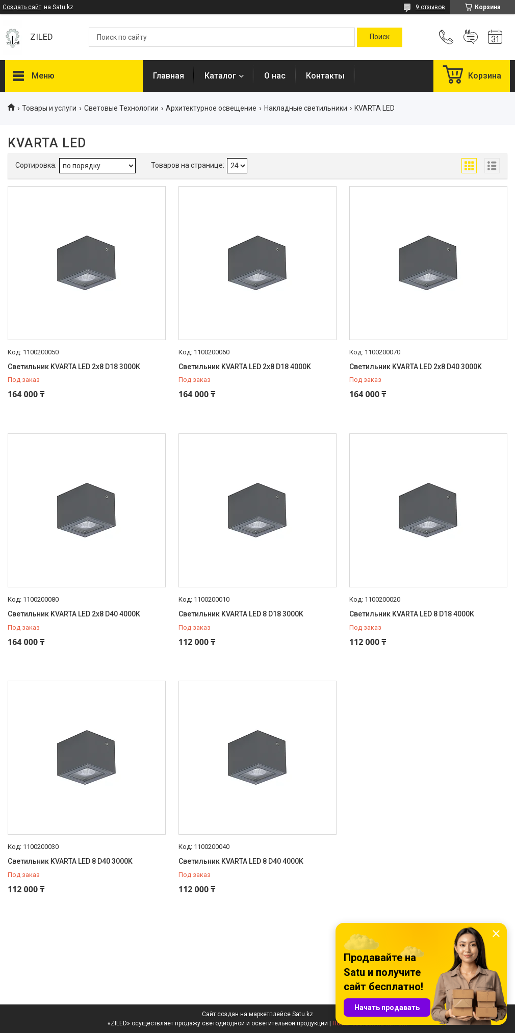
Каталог (220, 76)
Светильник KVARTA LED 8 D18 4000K (411, 614)
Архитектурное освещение (211, 108)
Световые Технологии (121, 108)
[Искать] (379, 37)
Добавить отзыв (471, 37)
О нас (275, 76)
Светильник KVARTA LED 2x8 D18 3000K (74, 367)
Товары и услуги (49, 108)
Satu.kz (302, 1014)
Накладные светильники (305, 108)
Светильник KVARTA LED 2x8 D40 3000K (415, 367)
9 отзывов (430, 7)
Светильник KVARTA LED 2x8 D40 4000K (74, 614)
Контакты (325, 76)
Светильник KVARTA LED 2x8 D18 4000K (244, 367)
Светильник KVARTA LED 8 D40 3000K (70, 861)
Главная (168, 76)
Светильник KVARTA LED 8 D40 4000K (240, 861)
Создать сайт (22, 7)
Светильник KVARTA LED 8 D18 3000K (240, 614)
